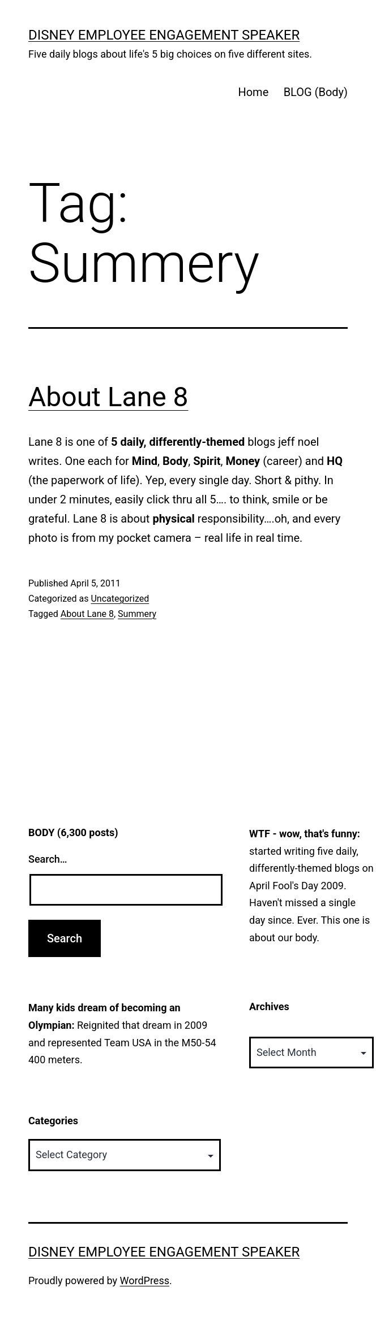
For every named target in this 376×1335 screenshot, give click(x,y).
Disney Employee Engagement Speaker (164, 35)
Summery (137, 613)
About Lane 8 (108, 397)
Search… (47, 859)
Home (253, 92)
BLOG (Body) (316, 92)
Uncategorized (120, 598)
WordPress (144, 1280)
